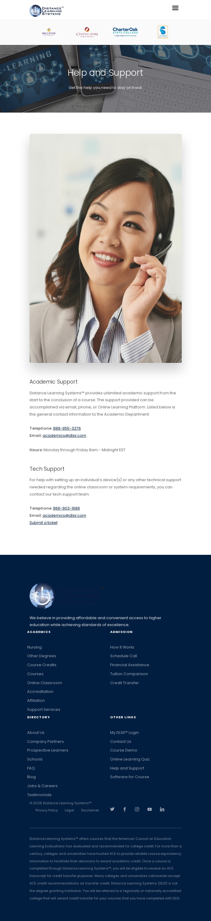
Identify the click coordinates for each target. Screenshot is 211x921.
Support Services (43, 709)
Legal (69, 810)
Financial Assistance (129, 664)
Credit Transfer (124, 682)
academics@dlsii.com (64, 435)
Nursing (34, 647)
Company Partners (45, 741)
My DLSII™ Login (124, 732)
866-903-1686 (66, 508)
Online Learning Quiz (130, 759)
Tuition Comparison (129, 673)
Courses (35, 673)
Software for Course (129, 776)
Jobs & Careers (42, 785)
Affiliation (36, 700)
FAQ (31, 768)
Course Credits (41, 664)
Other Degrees (41, 655)
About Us (35, 732)
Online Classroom (44, 682)
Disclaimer (90, 810)
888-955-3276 (67, 428)
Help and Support (127, 768)
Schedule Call (123, 655)
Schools (35, 759)
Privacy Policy (47, 810)
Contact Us (120, 741)
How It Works (122, 647)
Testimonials (39, 794)
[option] (54, 32)
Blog (31, 776)
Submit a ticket (44, 522)
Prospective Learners (47, 750)
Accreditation (40, 691)
